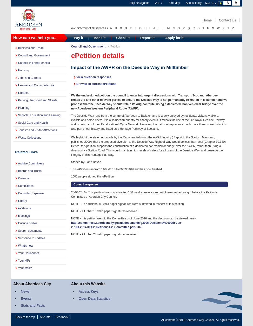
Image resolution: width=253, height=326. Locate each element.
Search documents (30, 230)
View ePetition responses (93, 77)
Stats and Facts (33, 305)
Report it (147, 38)
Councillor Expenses (31, 193)
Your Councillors (28, 253)
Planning (23, 107)
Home (207, 20)
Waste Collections (29, 137)
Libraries (23, 93)
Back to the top (25, 317)
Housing (23, 70)
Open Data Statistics (94, 298)
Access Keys (89, 291)
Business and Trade (31, 48)
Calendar (24, 178)
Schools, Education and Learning (39, 115)
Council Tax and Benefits (34, 63)
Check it (123, 38)
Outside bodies (27, 223)
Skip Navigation (139, 3)
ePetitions (24, 208)
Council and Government (34, 55)
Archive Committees (31, 163)
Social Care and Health (33, 122)
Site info (45, 317)
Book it (100, 38)
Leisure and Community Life (36, 85)
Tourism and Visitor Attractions (37, 130)
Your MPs (24, 260)
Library (22, 201)
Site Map (174, 3)
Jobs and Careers (29, 78)
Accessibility (193, 3)
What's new (25, 245)
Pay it (78, 38)
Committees (25, 186)
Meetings (24, 215)
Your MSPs (25, 268)
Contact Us (227, 20)
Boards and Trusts (29, 171)
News (25, 291)
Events (26, 298)
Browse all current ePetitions (96, 84)
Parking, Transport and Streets (37, 100)
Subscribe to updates (31, 238)
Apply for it (174, 38)
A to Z (159, 3)
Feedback (61, 317)
